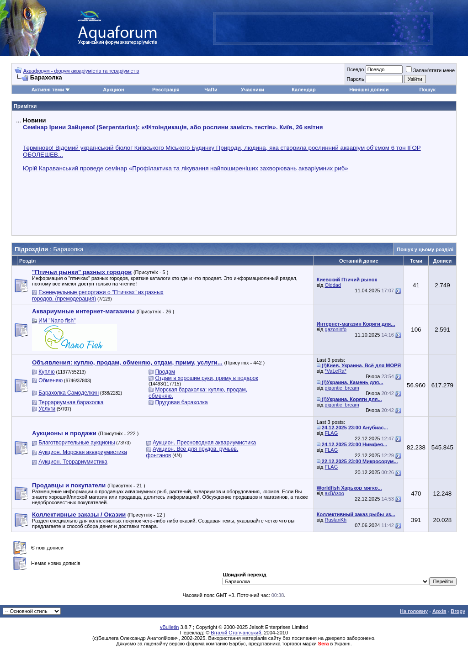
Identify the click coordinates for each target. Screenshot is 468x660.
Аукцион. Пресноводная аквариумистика (204, 442)
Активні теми (48, 89)
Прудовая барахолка (181, 402)
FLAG (331, 433)
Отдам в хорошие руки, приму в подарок (206, 378)
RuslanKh (336, 520)
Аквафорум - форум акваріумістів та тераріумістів (81, 71)
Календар (303, 89)
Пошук (428, 89)
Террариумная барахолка (70, 402)
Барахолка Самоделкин (68, 393)
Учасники (252, 89)
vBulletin (169, 627)
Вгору (458, 611)
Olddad (333, 285)
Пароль (355, 79)
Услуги (46, 409)
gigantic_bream (342, 388)
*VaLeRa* (336, 371)
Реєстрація (166, 89)
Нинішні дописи (368, 89)
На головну (414, 611)
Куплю (46, 372)
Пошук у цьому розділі (425, 249)
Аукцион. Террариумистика (72, 462)
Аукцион (113, 89)
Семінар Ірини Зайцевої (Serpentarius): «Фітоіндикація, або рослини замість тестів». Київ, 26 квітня (173, 127)
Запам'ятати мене (430, 70)
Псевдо (355, 69)
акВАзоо (334, 493)
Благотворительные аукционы (76, 442)
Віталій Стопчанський (236, 632)
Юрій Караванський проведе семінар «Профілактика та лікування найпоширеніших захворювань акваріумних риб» (185, 168)
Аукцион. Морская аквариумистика (82, 452)
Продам (165, 372)
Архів (439, 611)
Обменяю (50, 380)
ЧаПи (211, 89)
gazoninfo (336, 329)
